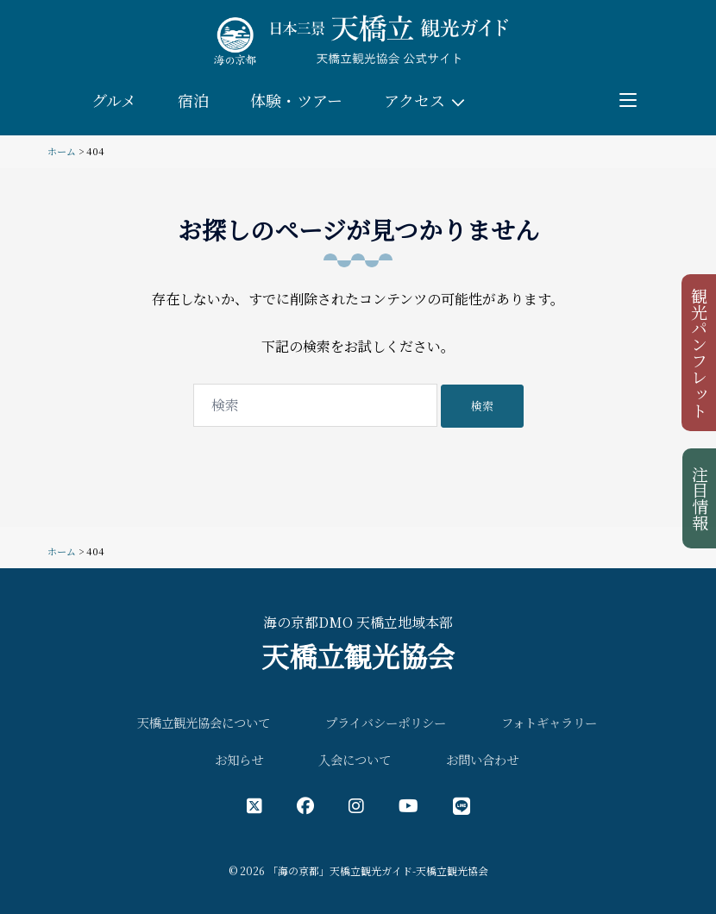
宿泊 (193, 100)
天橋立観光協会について (203, 722)
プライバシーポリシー (385, 722)
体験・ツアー (296, 100)
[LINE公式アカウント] (461, 804)
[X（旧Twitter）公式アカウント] (254, 804)
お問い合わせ (482, 759)
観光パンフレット (700, 352)
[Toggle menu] (628, 100)
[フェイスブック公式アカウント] (305, 804)
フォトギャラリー (549, 722)
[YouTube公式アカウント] (408, 804)
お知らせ (239, 759)
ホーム (61, 151)
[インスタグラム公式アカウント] (356, 804)
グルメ (113, 100)
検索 (482, 406)
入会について (354, 759)
